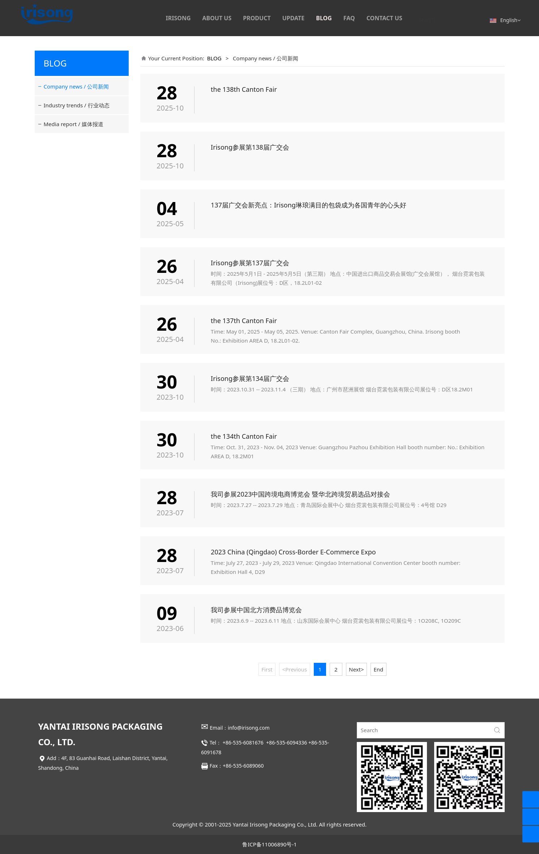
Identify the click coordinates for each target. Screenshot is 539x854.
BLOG (324, 18)
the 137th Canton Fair (244, 320)
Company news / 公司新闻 (76, 86)
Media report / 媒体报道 (73, 124)
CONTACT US (384, 18)
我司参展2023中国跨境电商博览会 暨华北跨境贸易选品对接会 (300, 494)
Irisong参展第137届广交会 (250, 262)
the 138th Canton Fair (244, 89)
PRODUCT (256, 18)
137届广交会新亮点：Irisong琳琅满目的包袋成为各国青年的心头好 (308, 205)
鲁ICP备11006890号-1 (269, 844)
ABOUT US (217, 18)
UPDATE (293, 18)
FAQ (349, 18)
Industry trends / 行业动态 (77, 105)
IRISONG (178, 18)
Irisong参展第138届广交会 (250, 147)
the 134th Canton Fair (244, 436)
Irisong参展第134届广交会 (250, 378)
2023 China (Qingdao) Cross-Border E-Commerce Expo (293, 552)
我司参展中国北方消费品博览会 (256, 609)
